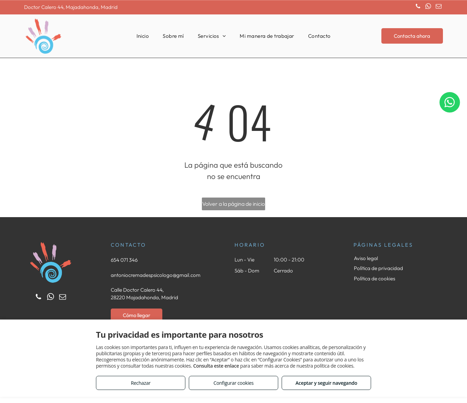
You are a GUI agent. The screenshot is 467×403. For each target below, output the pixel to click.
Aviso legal (366, 258)
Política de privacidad (378, 268)
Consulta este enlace (216, 365)
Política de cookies (374, 278)
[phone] (418, 7)
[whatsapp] (428, 7)
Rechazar (140, 383)
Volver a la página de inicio (233, 203)
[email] (438, 7)
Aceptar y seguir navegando (326, 383)
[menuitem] (143, 36)
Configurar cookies (234, 383)
